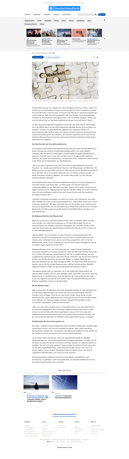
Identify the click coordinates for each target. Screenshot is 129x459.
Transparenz (94, 431)
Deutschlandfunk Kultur (63, 2)
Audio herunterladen (53, 57)
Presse (92, 427)
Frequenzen (45, 436)
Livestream (45, 425)
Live (101, 15)
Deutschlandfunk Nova (78, 2)
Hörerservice (62, 425)
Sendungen (37, 14)
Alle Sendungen (29, 427)
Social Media (62, 427)
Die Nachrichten (29, 429)
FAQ (76, 425)
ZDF (57, 441)
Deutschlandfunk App (48, 431)
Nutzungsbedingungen (74, 439)
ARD (53, 441)
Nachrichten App (47, 433)
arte (68, 441)
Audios (44, 427)
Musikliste (77, 431)
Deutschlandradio (49, 2)
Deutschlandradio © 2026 (64, 447)
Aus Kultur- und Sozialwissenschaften (41, 20)
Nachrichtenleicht (29, 431)
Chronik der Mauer (76, 441)
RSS (76, 433)
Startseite (26, 20)
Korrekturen (94, 433)
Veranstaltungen (79, 429)
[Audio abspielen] (38, 57)
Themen (27, 14)
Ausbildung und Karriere (98, 429)
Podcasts (56, 14)
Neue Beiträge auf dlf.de (31, 433)
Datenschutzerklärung (58, 439)
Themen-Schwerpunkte (31, 436)
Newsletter (78, 427)
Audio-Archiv (66, 14)
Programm (47, 14)
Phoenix (62, 441)
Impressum (85, 439)
